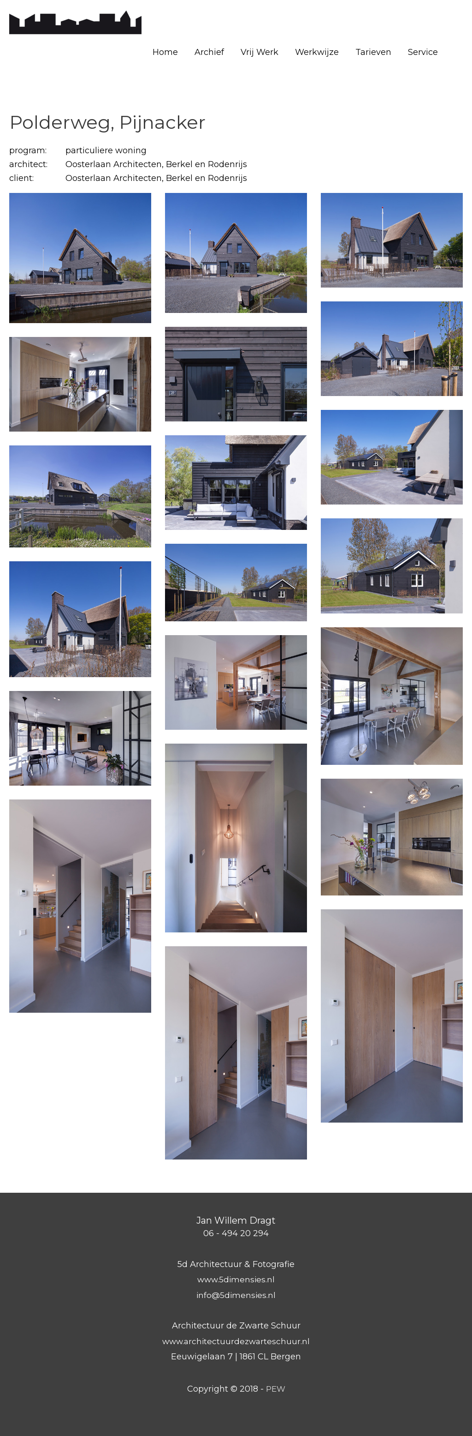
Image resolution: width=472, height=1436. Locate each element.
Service (423, 52)
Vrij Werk (259, 52)
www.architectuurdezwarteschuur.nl (236, 1341)
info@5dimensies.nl (236, 1295)
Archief (209, 52)
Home (165, 52)
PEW (275, 1389)
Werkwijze (317, 52)
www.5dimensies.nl (236, 1279)
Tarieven (373, 52)
